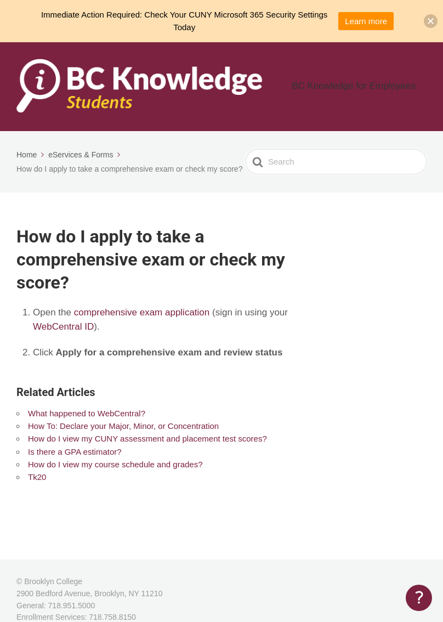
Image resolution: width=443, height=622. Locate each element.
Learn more (366, 21)
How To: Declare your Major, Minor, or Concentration (123, 427)
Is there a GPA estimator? (75, 453)
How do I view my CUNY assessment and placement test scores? (147, 440)
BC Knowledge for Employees (367, 87)
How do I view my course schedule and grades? (115, 466)
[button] (431, 21)
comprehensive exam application (142, 313)
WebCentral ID (63, 328)
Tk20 (37, 478)
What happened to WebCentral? (86, 415)
